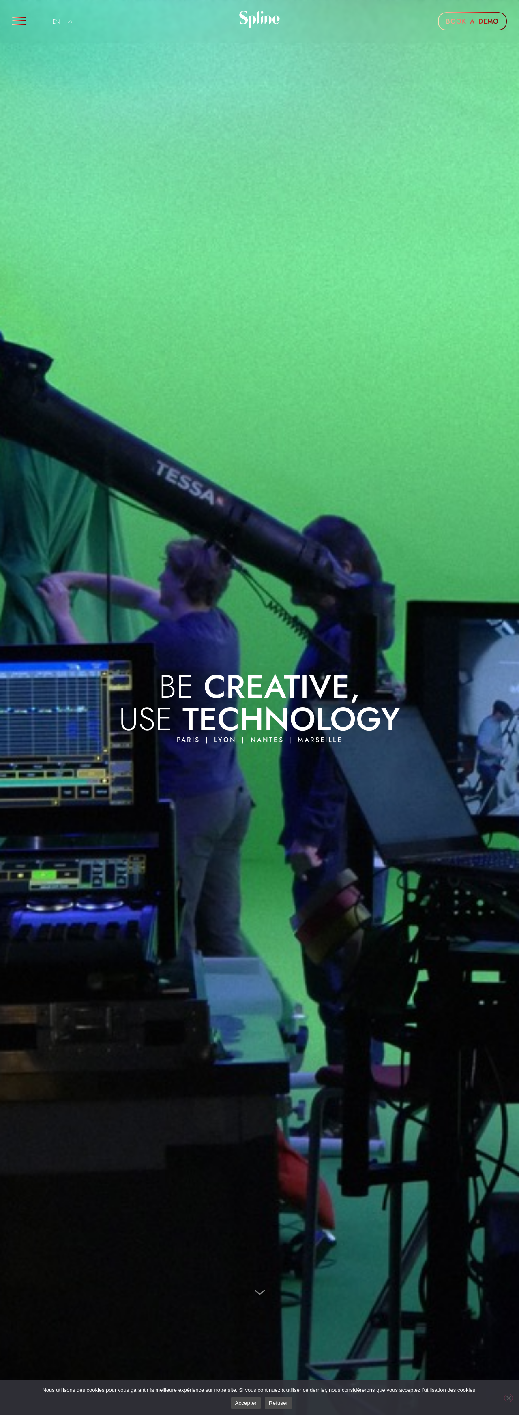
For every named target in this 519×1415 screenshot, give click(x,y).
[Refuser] (508, 1398)
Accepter (246, 1403)
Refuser (278, 1403)
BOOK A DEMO (472, 21)
